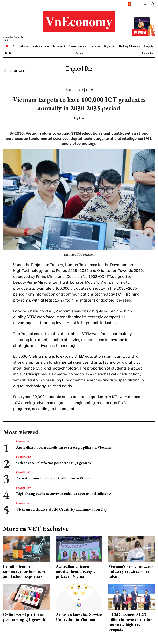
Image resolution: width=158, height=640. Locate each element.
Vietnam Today (41, 46)
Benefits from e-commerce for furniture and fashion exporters (24, 571)
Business (95, 46)
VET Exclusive (20, 46)
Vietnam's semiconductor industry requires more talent (130, 571)
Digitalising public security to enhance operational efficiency (64, 493)
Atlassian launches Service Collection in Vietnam (54, 478)
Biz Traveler (11, 53)
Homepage (14, 71)
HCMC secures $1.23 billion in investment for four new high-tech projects (130, 622)
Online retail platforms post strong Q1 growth (53, 462)
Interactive (147, 53)
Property (148, 46)
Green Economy (77, 46)
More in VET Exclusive (36, 528)
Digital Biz (109, 46)
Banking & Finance (129, 46)
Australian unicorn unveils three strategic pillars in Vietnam (63, 447)
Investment (59, 46)
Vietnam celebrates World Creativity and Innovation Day (61, 509)
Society (80, 53)
